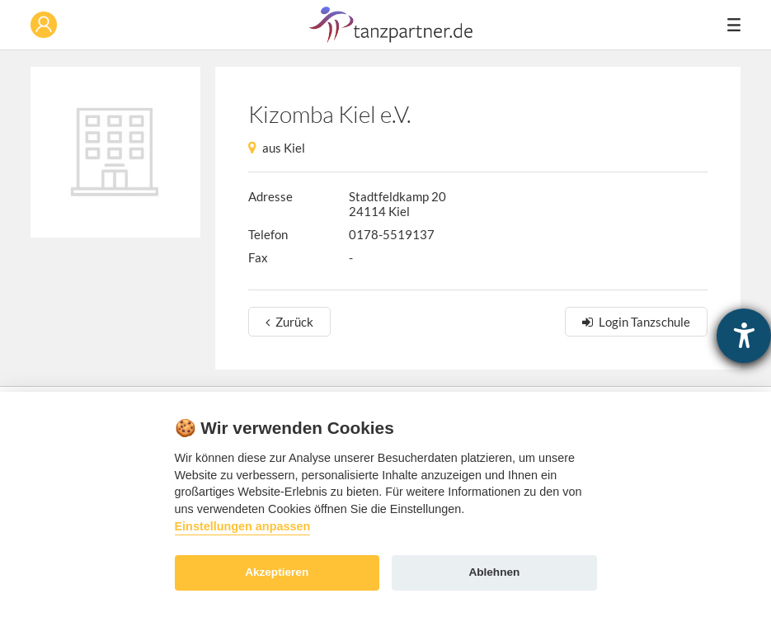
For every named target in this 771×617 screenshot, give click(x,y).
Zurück (294, 321)
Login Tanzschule (644, 321)
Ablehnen (493, 572)
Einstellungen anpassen (243, 526)
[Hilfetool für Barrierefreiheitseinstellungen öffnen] (744, 335)
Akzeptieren (276, 572)
